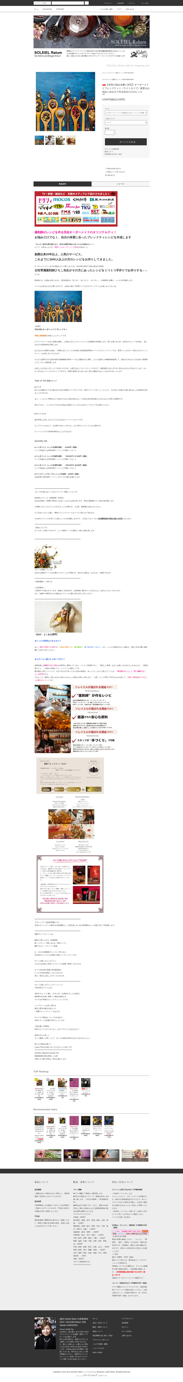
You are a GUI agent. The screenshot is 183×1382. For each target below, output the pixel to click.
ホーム (36, 9)
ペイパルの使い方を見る (121, 1217)
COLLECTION (46, 9)
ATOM (99, 1352)
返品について (109, 151)
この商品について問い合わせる (113, 172)
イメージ (120, 184)
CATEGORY (58, 9)
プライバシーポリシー (101, 1340)
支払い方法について (100, 1323)
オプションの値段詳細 (112, 149)
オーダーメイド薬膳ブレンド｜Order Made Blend (120, 72)
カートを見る (127, 1331)
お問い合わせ (128, 9)
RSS (94, 1352)
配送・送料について (100, 1327)
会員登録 (119, 3)
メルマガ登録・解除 (105, 9)
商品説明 (62, 184)
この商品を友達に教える (111, 168)
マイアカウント (127, 1318)
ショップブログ (98, 1348)
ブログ (117, 9)
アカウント (107, 3)
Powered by (91, 1375)
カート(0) (143, 3)
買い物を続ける (108, 175)
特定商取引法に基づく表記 (113, 154)
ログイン (130, 3)
